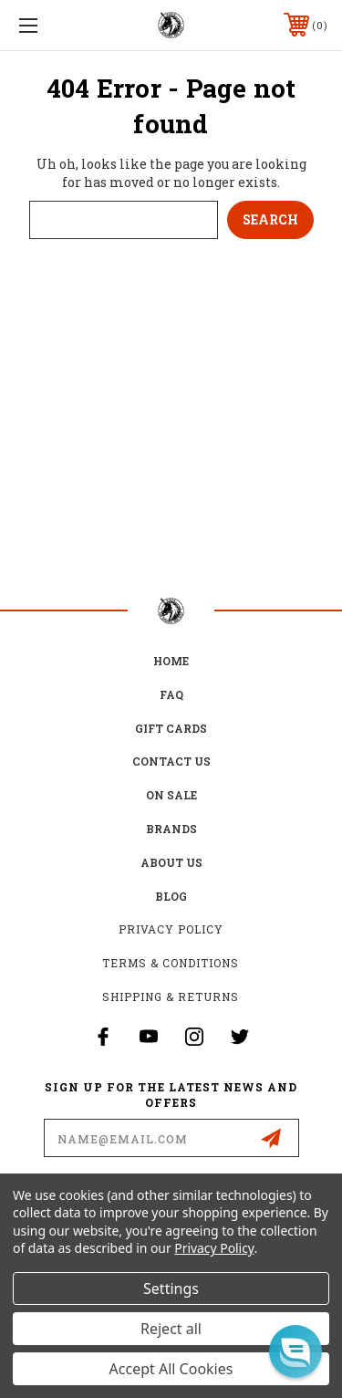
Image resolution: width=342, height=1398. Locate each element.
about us (171, 862)
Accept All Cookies (171, 1369)
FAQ (171, 694)
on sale (171, 795)
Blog (171, 896)
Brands (171, 828)
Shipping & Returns (170, 996)
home (171, 660)
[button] (295, 1351)
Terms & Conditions (170, 962)
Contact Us (171, 761)
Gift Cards (171, 728)
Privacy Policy (171, 929)
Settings (171, 1288)
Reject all (171, 1329)
